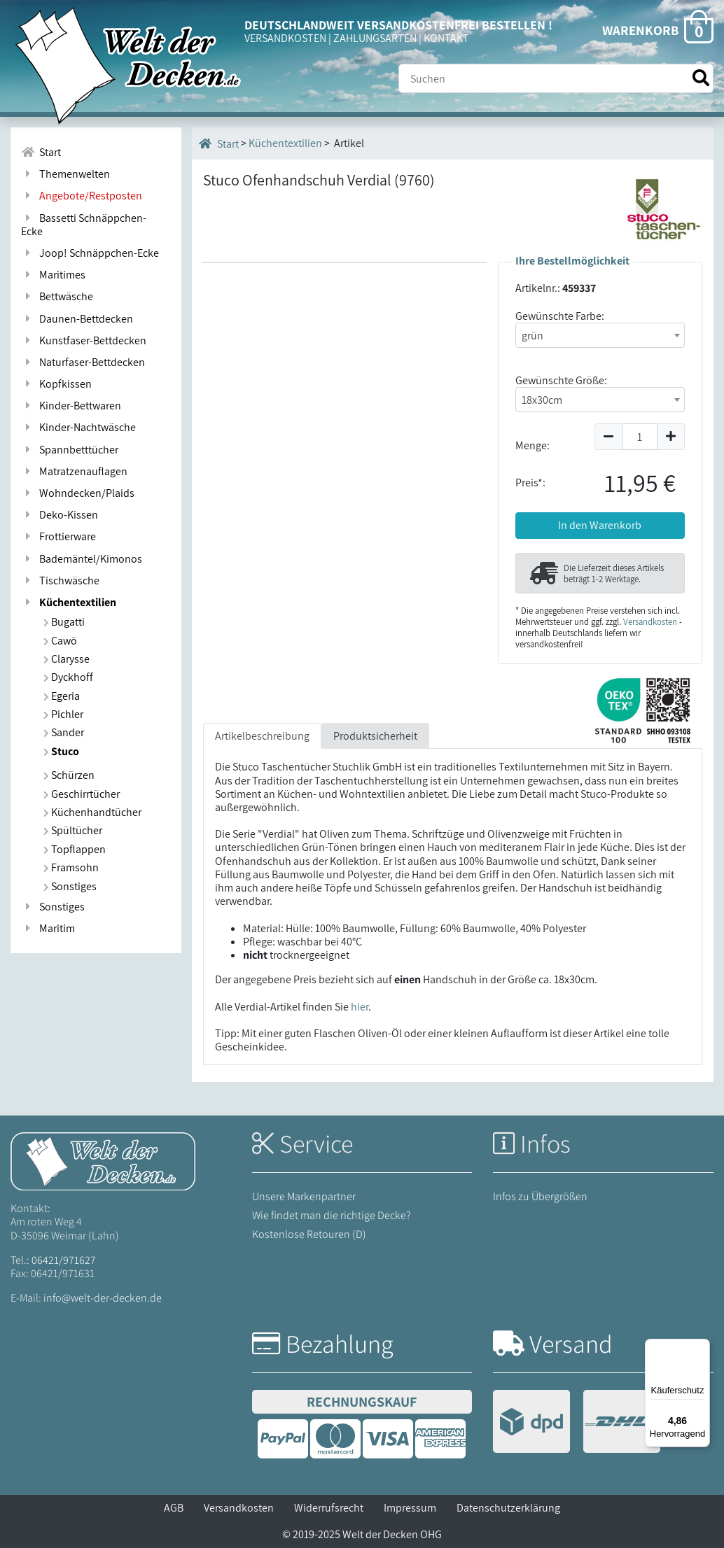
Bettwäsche (57, 296)
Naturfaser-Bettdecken (83, 362)
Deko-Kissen (59, 514)
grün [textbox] (532, 335)
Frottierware (58, 536)
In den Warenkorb (599, 525)
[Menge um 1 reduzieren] (608, 436)
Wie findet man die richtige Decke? (331, 1215)
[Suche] (555, 78)
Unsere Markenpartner (304, 1196)
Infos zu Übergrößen (540, 1196)
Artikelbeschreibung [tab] (262, 736)
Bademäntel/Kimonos (81, 558)
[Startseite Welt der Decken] (103, 1160)
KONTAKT (446, 38)
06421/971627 (64, 1260)
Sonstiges (70, 886)
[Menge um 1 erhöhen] (671, 436)
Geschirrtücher (81, 794)
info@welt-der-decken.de (102, 1297)
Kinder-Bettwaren (71, 405)
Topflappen (74, 849)
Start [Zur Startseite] (41, 152)
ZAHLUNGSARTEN (375, 38)
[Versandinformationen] (576, 1423)
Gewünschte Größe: (561, 380)
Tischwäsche (60, 580)
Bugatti (64, 621)
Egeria (61, 696)
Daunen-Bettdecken (77, 318)
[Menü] (701, 1347)
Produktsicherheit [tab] (375, 736)
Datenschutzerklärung (508, 1507)
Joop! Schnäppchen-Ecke (90, 253)
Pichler (63, 714)
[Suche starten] (700, 78)
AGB (173, 1507)
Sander (63, 732)
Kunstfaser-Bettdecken (83, 340)
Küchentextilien (68, 602)
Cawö (60, 640)
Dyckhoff (68, 677)
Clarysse (66, 659)
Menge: (532, 445)
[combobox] (600, 335)
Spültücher (72, 830)
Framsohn (71, 867)
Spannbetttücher (69, 449)
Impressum (410, 1507)
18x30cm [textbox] (542, 400)
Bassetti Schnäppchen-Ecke (83, 225)
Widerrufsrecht (328, 1507)
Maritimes (53, 274)
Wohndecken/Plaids (77, 493)
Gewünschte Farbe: (559, 316)
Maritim (48, 928)
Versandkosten (650, 622)
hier (359, 1006)
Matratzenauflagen (74, 471)
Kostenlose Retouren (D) (309, 1234)
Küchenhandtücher (92, 812)
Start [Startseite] (219, 143)
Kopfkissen (56, 384)
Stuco (61, 751)
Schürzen (69, 775)
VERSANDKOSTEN (285, 38)
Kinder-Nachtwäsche (78, 427)
